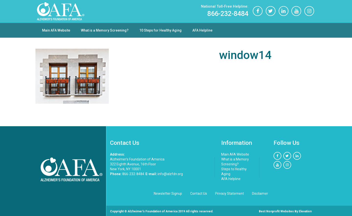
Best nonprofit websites (276, 211)
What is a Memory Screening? (105, 30)
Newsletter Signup (168, 193)
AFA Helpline (202, 30)
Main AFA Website (56, 30)
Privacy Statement (229, 193)
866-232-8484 (224, 11)
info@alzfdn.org (164, 174)
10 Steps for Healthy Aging (160, 30)
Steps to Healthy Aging (234, 171)
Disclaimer (260, 193)
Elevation (305, 211)
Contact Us (198, 193)
